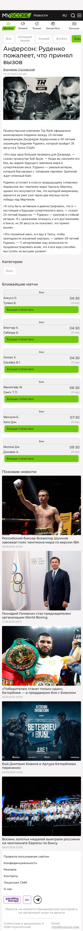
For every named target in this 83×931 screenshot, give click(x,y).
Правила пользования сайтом (26, 856)
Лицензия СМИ (15, 882)
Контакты (11, 876)
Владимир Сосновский (19, 69)
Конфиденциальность (20, 863)
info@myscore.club (65, 927)
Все (9, 39)
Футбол (61, 39)
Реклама (10, 869)
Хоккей (44, 39)
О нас (8, 889)
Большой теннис (25, 38)
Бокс (9, 271)
